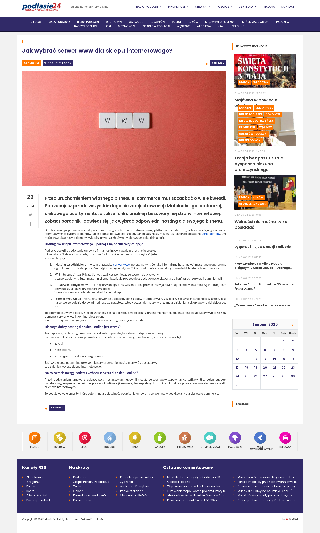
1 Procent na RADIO (133, 495)
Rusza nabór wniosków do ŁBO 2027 (192, 500)
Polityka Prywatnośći (92, 519)
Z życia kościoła (37, 495)
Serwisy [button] (201, 6)
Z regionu (33, 482)
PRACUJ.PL (238, 26)
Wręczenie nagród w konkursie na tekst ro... (197, 486)
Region (244, 82)
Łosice (177, 22)
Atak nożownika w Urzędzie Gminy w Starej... (197, 495)
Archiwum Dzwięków (134, 486)
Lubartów (157, 22)
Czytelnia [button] (246, 6)
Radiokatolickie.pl (132, 491)
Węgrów (183, 26)
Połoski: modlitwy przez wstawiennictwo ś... (268, 482)
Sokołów (273, 114)
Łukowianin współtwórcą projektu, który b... (197, 491)
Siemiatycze (127, 26)
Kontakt (287, 6)
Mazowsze (235, 440)
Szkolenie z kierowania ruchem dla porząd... (268, 486)
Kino (135, 440)
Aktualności (34, 477)
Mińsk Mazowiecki (255, 22)
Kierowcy (285, 440)
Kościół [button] (223, 6)
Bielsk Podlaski (88, 22)
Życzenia (126, 482)
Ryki (108, 26)
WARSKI (293, 519)
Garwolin (136, 22)
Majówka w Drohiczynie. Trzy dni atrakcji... (267, 477)
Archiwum (31, 63)
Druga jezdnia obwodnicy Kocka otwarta (266, 500)
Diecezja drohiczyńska (256, 121)
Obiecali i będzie (178, 482)
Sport (85, 440)
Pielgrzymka (185, 440)
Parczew (282, 22)
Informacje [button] (177, 6)
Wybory (160, 440)
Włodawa (204, 26)
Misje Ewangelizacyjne (260, 441)
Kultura (60, 440)
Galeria (78, 491)
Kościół (245, 107)
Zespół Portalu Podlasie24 (91, 482)
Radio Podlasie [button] (147, 6)
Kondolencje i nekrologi (136, 477)
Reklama (269, 6)
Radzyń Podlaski (86, 26)
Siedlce (36, 22)
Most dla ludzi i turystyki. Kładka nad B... (194, 477)
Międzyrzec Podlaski (220, 22)
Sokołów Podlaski (156, 26)
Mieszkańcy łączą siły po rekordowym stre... (268, 495)
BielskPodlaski (250, 140)
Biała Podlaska (59, 22)
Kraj (221, 26)
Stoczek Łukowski (253, 204)
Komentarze (82, 500)
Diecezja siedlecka (39, 500)
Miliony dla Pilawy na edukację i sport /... (266, 491)
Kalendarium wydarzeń (89, 495)
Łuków (193, 22)
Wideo (77, 486)
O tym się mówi (210, 440)
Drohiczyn (114, 22)
